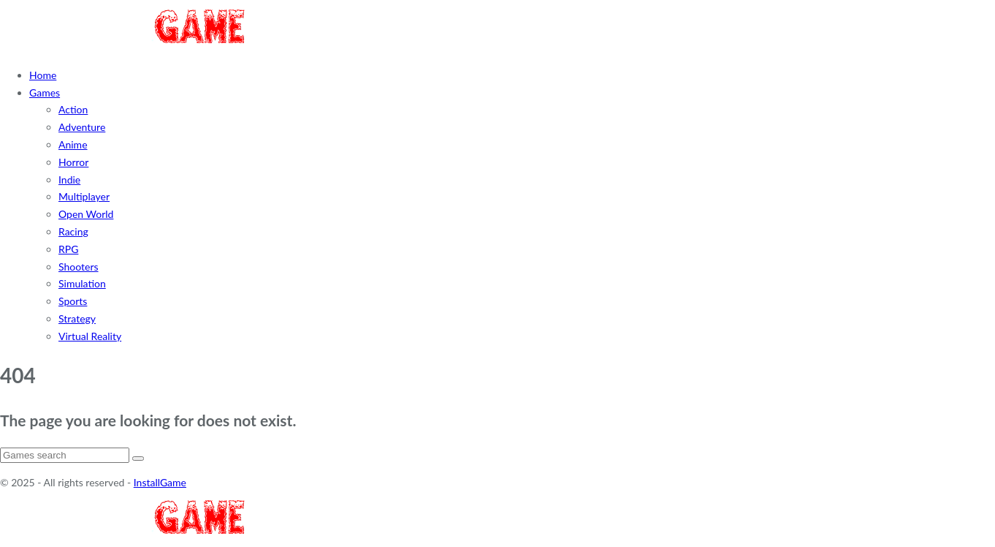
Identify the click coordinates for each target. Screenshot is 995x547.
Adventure (81, 127)
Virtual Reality (89, 336)
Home (42, 75)
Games (44, 92)
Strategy (77, 318)
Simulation (82, 283)
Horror (73, 162)
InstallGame (160, 482)
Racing (73, 231)
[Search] (64, 455)
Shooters (78, 266)
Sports (72, 301)
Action (73, 109)
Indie (69, 179)
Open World (85, 214)
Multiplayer (84, 196)
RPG (68, 249)
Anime (73, 144)
